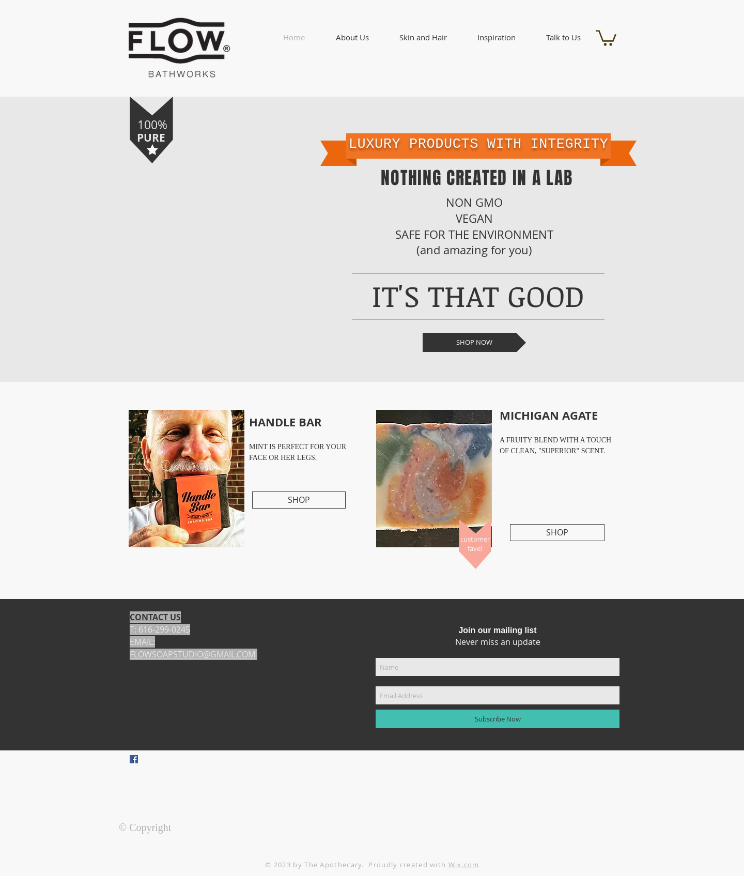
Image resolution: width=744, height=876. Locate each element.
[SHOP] (299, 500)
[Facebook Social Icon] (134, 759)
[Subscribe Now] (497, 719)
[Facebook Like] (193, 779)
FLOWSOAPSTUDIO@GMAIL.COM (192, 654)
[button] (352, 37)
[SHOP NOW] (474, 342)
